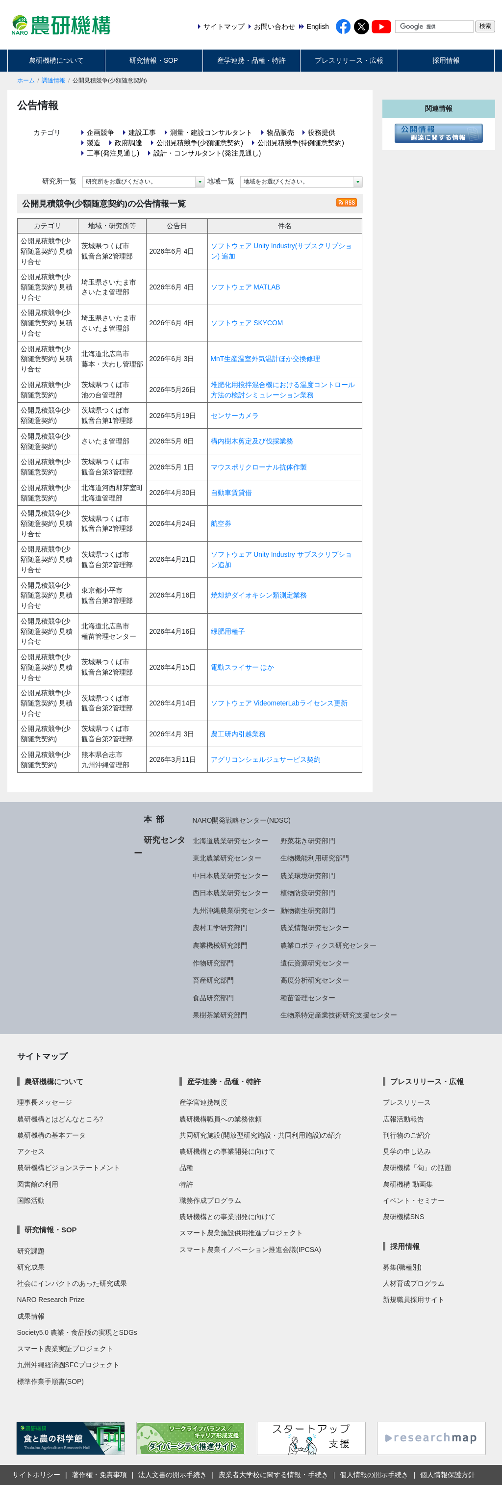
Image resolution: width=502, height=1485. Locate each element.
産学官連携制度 (203, 1102)
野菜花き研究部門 (307, 841)
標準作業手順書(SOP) (50, 1381)
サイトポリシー (36, 1475)
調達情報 (53, 80)
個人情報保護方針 (447, 1475)
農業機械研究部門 (220, 945)
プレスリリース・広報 (349, 60)
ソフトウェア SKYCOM (247, 323)
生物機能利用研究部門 (314, 858)
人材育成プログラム (414, 1283)
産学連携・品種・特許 (251, 60)
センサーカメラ (235, 415)
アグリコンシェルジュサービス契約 (266, 759)
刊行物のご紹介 (407, 1135)
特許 (186, 1184)
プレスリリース (407, 1102)
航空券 (221, 523)
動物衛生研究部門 (307, 910)
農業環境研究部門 (307, 876)
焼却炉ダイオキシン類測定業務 (259, 595)
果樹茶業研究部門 (220, 1015)
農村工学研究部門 (220, 928)
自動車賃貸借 (231, 492)
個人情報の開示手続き (374, 1475)
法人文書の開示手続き (172, 1475)
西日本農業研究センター (230, 893)
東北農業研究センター (227, 858)
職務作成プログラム (210, 1200)
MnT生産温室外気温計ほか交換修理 (266, 359)
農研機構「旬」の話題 (417, 1168)
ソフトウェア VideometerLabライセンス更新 (279, 703)
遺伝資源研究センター (314, 963)
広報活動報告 (403, 1119)
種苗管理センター (307, 998)
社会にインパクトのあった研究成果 (72, 1283)
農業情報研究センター (314, 928)
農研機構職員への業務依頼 (220, 1119)
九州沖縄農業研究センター (234, 910)
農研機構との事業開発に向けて (227, 1151)
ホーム (26, 80)
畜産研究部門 (213, 980)
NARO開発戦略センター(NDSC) (242, 820)
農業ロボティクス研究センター (328, 945)
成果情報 (31, 1316)
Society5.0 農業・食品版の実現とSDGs (77, 1332)
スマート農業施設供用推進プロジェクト (241, 1233)
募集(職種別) (402, 1267)
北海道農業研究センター (230, 841)
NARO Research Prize (51, 1299)
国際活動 (31, 1200)
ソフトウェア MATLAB (245, 287)
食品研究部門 (213, 998)
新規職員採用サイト (414, 1299)
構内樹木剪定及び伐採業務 (252, 441)
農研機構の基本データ (51, 1135)
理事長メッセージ (44, 1102)
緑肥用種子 (228, 631)
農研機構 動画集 (408, 1184)
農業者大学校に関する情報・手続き (273, 1475)
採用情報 (446, 60)
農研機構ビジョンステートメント (68, 1168)
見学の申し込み (407, 1151)
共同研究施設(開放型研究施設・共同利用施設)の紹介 (260, 1135)
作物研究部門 (213, 963)
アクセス (31, 1151)
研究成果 (31, 1267)
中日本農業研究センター (230, 876)
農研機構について (56, 60)
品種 (186, 1168)
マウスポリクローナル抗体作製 (259, 467)
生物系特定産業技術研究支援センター (338, 1015)
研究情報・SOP (153, 60)
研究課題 (31, 1251)
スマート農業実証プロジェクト (65, 1349)
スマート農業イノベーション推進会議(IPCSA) (250, 1249)
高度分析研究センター (314, 980)
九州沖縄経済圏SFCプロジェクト (68, 1365)
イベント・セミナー (414, 1200)
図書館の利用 (37, 1184)
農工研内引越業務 (238, 734)
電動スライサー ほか (243, 667)
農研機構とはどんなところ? (60, 1119)
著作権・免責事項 (99, 1475)
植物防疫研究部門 (307, 893)
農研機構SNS (403, 1217)
